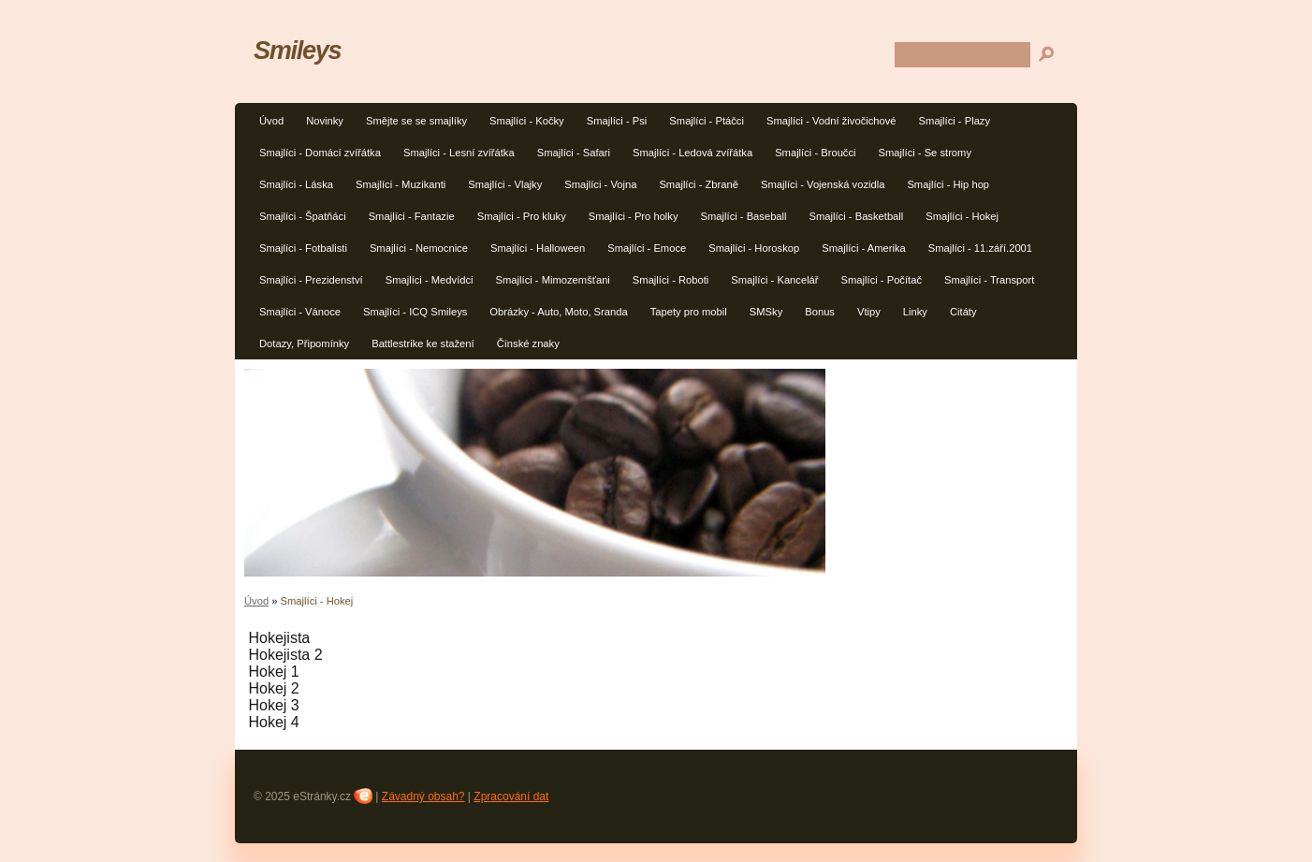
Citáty (963, 311)
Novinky (324, 120)
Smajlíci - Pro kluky (521, 216)
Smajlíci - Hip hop (948, 184)
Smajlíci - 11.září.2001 (980, 248)
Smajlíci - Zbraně (698, 184)
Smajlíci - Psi (617, 120)
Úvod (271, 120)
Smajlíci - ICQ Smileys (415, 311)
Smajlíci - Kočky (526, 120)
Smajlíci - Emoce (646, 248)
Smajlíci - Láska (296, 184)
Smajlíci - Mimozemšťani (553, 279)
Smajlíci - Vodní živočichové (831, 120)
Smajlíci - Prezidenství (311, 279)
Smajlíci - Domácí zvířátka (320, 152)
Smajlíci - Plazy (954, 120)
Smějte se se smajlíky (416, 120)
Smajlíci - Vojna (600, 184)
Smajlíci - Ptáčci (706, 120)
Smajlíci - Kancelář (774, 279)
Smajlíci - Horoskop (753, 248)
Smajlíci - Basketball (856, 216)
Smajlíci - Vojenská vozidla (822, 184)
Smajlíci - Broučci (815, 152)
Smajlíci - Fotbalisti (303, 248)
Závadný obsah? (423, 796)
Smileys (297, 50)
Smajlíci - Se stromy (925, 152)
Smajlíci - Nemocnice (419, 248)
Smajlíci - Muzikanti (400, 184)
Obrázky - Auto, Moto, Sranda (558, 311)
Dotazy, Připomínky (304, 343)
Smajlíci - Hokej (962, 216)
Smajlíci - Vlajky (505, 184)
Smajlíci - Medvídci (430, 279)
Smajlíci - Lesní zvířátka (459, 152)
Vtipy (869, 311)
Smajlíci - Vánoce (300, 311)
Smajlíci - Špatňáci (302, 216)
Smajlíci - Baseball (744, 216)
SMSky (766, 311)
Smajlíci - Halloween (537, 248)
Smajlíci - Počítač (881, 279)
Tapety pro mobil (688, 311)
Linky (915, 311)
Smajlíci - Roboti (670, 279)
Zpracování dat (511, 796)
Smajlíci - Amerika (864, 248)
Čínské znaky (528, 343)
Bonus (820, 311)
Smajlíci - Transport (989, 279)
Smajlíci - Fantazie (412, 216)
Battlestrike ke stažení (423, 343)
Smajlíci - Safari (573, 152)
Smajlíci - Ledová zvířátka (692, 152)
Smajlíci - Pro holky (633, 216)
